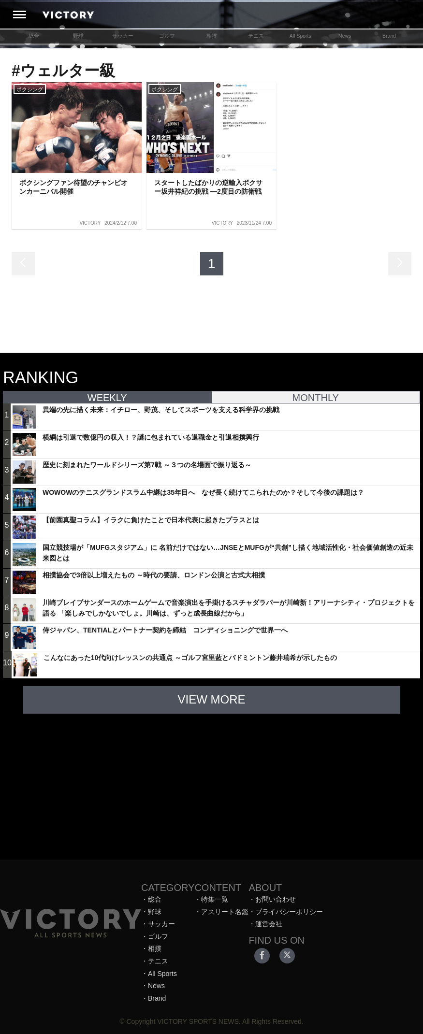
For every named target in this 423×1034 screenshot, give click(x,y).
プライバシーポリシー (289, 912)
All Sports (300, 36)
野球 (78, 36)
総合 (34, 36)
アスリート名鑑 (224, 912)
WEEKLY (107, 397)
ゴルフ (167, 36)
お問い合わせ (275, 899)
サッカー (122, 36)
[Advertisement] (211, 781)
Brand (389, 36)
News (344, 36)
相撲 (211, 36)
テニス (256, 36)
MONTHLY (315, 397)
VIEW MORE (211, 699)
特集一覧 (214, 899)
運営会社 (268, 924)
